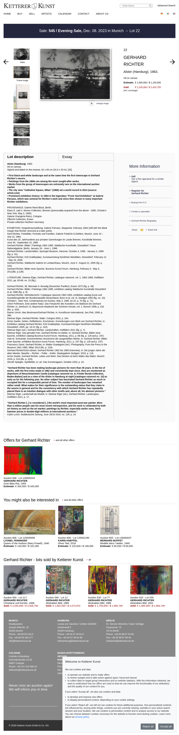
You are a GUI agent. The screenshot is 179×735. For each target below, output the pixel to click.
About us (102, 13)
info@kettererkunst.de (20, 641)
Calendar (64, 13)
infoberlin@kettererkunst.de (120, 641)
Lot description (20, 157)
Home (7, 13)
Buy (19, 13)
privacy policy (82, 717)
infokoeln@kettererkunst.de (23, 670)
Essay (67, 157)
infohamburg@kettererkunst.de (73, 641)
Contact (83, 13)
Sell (32, 13)
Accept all (166, 726)
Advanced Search (166, 5)
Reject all (148, 726)
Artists (46, 13)
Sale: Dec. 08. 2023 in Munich (82, 31)
